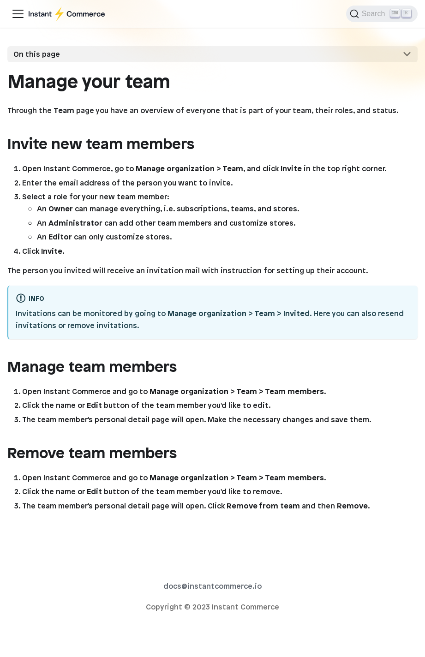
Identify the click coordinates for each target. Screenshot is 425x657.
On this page (36, 54)
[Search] (382, 14)
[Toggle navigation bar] (18, 14)
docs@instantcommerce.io (212, 586)
